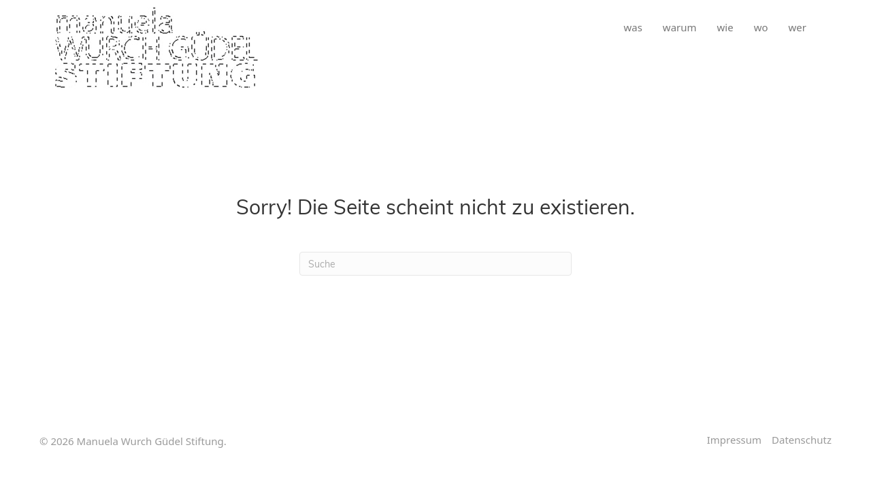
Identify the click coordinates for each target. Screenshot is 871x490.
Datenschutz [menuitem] (802, 440)
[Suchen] (435, 264)
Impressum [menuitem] (734, 440)
